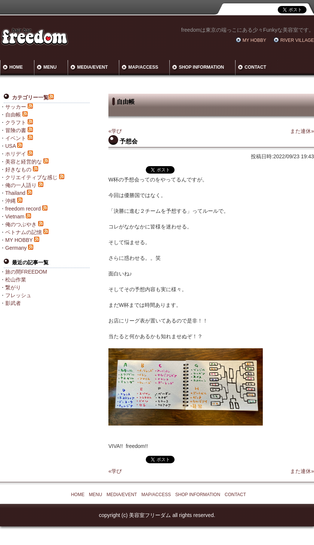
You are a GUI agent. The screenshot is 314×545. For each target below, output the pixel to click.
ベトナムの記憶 (23, 232)
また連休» (302, 131)
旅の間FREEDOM (26, 272)
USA (10, 146)
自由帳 (13, 115)
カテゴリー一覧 (30, 97)
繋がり (13, 287)
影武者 (13, 303)
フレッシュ (18, 295)
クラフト (15, 122)
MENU (49, 67)
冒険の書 (15, 130)
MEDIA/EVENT (92, 67)
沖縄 (10, 201)
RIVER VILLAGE (297, 40)
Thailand (15, 193)
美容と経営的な (23, 162)
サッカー (15, 107)
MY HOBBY (254, 40)
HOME (16, 67)
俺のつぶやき (21, 224)
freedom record (23, 209)
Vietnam (14, 216)
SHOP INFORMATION (201, 67)
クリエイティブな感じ (31, 177)
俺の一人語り (21, 185)
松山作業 (15, 280)
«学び (115, 131)
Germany (16, 248)
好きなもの (18, 169)
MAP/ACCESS (143, 67)
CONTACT (255, 67)
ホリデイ (15, 154)
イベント (15, 138)
